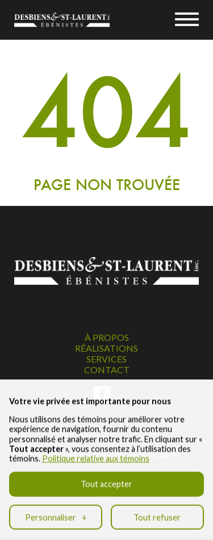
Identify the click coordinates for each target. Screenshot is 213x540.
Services (106, 358)
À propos (107, 337)
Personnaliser (56, 508)
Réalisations (106, 348)
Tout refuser (157, 508)
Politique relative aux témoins (95, 450)
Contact (107, 369)
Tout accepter (106, 475)
